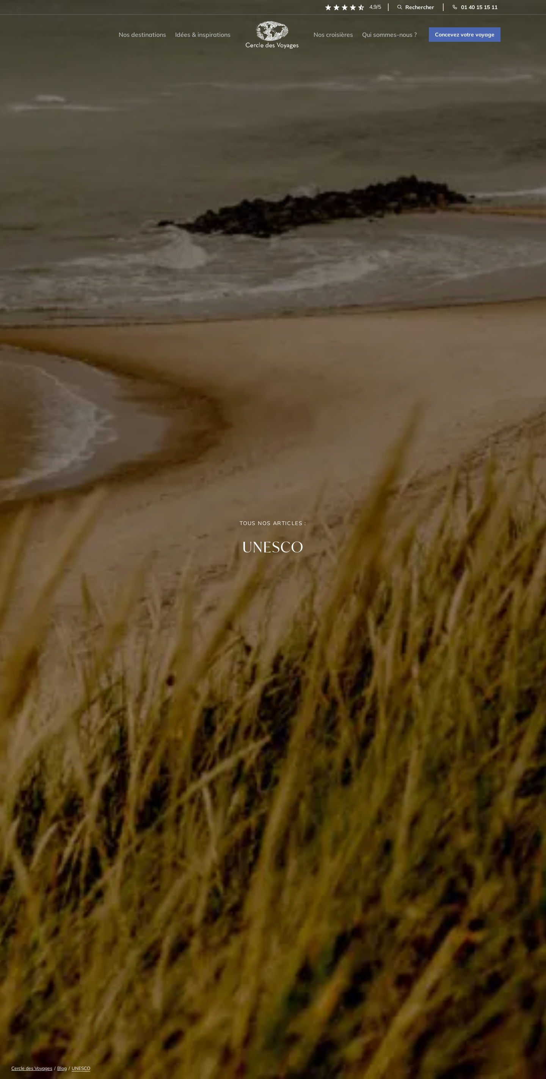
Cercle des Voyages (31, 1068)
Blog (62, 1068)
